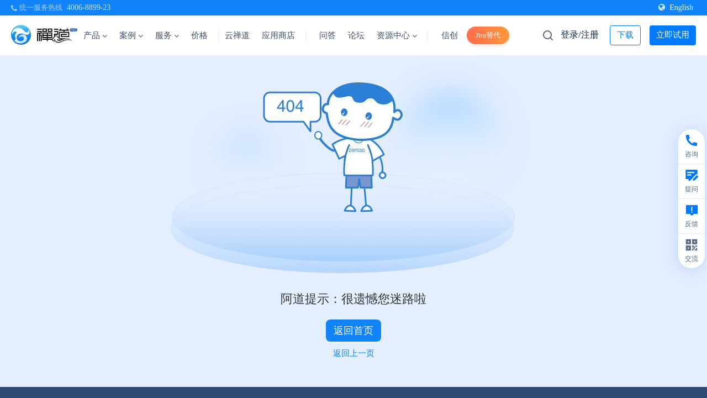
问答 (327, 35)
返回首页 (353, 330)
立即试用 (672, 34)
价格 (199, 35)
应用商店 (278, 35)
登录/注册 (579, 34)
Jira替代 (488, 35)
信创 (449, 35)
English (675, 7)
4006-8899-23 (88, 7)
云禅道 (237, 35)
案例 (131, 35)
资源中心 (397, 35)
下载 (625, 34)
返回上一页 (353, 353)
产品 (95, 35)
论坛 (356, 35)
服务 (167, 35)
